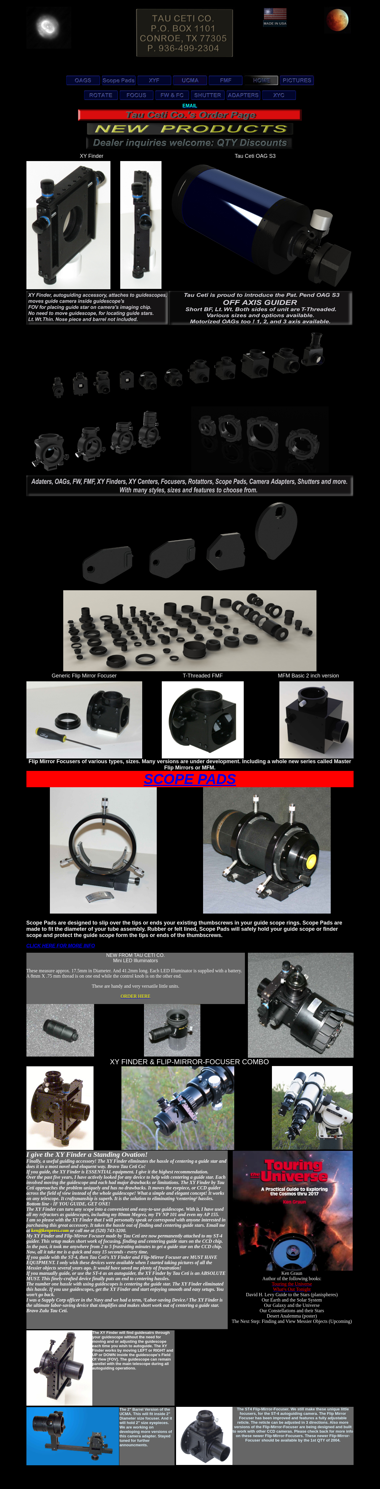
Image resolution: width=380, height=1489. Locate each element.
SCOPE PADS (190, 779)
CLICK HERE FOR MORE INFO (60, 945)
